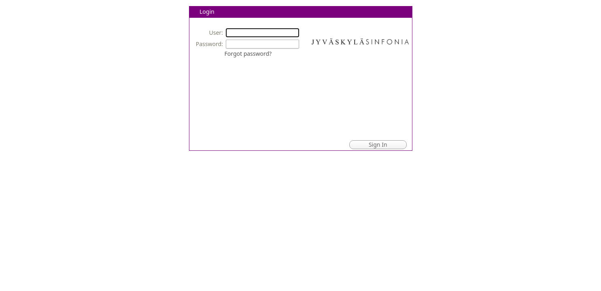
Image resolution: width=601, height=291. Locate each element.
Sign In (378, 144)
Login (207, 11)
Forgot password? (248, 53)
